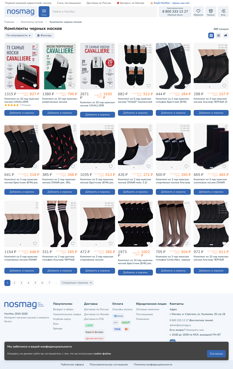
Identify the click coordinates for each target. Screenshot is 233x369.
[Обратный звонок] (175, 11)
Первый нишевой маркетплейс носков (28, 3)
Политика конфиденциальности (153, 364)
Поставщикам (144, 314)
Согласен (216, 357)
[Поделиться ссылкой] (226, 35)
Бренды (57, 328)
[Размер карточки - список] (218, 35)
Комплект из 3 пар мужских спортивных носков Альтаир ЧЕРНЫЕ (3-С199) (173, 181)
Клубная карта (62, 319)
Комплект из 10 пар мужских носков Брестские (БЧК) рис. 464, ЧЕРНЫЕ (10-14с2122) (135, 262)
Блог (56, 323)
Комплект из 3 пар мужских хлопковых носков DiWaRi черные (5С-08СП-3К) (210, 181)
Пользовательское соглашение (109, 364)
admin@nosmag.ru (180, 325)
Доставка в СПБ (94, 319)
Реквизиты (142, 319)
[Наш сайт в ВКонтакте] (172, 342)
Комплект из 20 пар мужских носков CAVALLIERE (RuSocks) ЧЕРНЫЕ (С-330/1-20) (97, 104)
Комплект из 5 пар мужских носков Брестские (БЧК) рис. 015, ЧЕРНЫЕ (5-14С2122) (97, 181)
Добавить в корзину (22, 113)
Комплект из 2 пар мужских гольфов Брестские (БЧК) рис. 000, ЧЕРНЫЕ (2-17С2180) (172, 100)
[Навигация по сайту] (44, 11)
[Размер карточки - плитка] (211, 35)
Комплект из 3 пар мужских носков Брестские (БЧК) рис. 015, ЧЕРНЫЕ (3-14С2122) (21, 181)
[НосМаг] (20, 11)
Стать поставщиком (69, 3)
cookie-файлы (102, 356)
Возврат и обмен (63, 309)
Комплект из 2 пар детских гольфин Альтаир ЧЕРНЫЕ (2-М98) (58, 258)
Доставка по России (99, 3)
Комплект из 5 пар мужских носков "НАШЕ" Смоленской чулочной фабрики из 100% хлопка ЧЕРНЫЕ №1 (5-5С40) (135, 100)
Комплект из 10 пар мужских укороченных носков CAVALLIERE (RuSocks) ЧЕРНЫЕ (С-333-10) (59, 100)
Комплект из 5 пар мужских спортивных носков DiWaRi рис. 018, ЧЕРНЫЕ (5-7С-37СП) (20, 258)
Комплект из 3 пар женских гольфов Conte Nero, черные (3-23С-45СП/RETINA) (173, 258)
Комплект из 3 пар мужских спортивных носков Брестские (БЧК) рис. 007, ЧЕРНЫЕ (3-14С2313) (96, 258)
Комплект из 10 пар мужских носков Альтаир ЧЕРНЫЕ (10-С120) (211, 258)
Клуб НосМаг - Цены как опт (170, 3)
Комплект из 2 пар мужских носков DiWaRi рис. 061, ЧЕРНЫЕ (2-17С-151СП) (58, 181)
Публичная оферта (72, 364)
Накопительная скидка (67, 314)
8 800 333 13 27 (179, 320)
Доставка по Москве (96, 314)
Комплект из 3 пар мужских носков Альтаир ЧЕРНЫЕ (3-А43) (211, 100)
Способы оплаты (122, 309)
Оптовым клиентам (147, 309)
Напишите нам (195, 329)
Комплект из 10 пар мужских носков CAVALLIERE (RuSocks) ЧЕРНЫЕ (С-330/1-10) (21, 100)
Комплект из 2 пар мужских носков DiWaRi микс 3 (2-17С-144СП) (134, 181)
